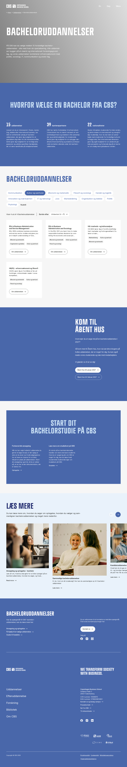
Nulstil (23, 205)
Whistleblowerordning (106, 755)
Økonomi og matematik (58, 193)
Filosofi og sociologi (82, 193)
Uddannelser (17, 12)
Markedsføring (70, 199)
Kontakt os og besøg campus (90, 702)
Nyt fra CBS (84, 708)
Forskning (12, 703)
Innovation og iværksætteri (20, 199)
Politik (109, 199)
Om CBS (11, 716)
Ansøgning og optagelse (15, 629)
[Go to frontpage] (17, 6)
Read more (10, 580)
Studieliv (52, 465)
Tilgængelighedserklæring (88, 759)
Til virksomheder (86, 711)
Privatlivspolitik (85, 755)
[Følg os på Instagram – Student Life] (92, 639)
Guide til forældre (13, 635)
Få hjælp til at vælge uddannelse (18, 632)
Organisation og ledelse (92, 199)
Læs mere (56, 588)
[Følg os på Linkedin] (92, 721)
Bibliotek (11, 709)
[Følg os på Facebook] (81, 639)
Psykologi (12, 204)
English (98, 6)
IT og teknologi (43, 199)
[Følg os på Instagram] (87, 639)
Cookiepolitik (95, 755)
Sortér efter (44, 214)
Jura (57, 199)
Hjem (9, 12)
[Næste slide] (118, 514)
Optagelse (15, 470)
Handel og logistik (103, 193)
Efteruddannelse (16, 696)
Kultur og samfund (35, 193)
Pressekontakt (85, 705)
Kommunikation (15, 193)
